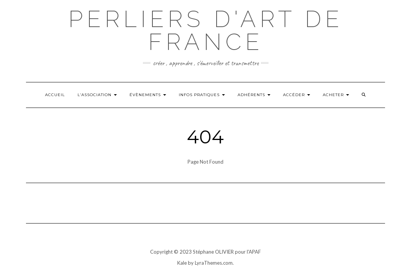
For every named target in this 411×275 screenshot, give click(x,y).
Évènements (147, 94)
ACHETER (336, 94)
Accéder (296, 94)
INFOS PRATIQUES (202, 94)
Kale (182, 263)
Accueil (55, 94)
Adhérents (254, 94)
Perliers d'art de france (205, 30)
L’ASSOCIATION (97, 94)
